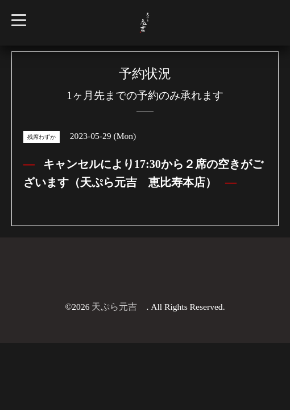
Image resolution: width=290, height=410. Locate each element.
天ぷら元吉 (119, 306)
